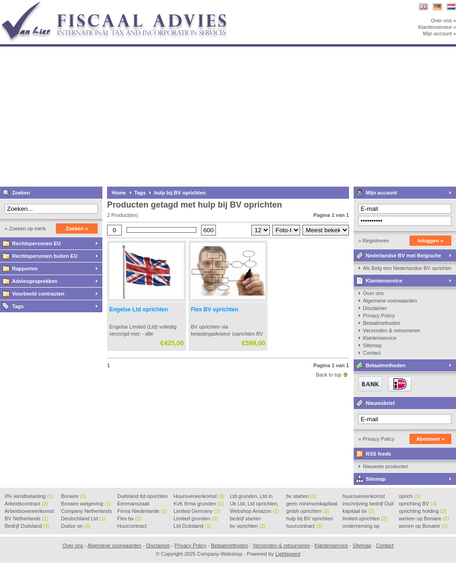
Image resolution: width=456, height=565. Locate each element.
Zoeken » (77, 228)
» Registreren (373, 240)
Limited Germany (197, 511)
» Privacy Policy (376, 439)
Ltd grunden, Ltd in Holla (251, 496)
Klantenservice (384, 280)
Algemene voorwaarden (390, 300)
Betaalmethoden (381, 323)
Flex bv (129, 518)
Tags (18, 306)
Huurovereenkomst (199, 496)
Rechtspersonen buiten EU (45, 256)
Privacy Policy (379, 315)
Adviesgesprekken (34, 281)
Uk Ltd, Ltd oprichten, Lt (254, 504)
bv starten (301, 496)
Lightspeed (287, 554)
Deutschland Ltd (83, 518)
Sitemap (372, 345)
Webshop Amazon (254, 511)
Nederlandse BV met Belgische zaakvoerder (397, 257)
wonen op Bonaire (423, 526)
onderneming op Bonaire (361, 526)
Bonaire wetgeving (86, 503)
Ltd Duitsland (192, 526)
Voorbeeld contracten (38, 293)
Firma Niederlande (142, 511)
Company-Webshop (123, 4)
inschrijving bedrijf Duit (368, 504)
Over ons (373, 293)
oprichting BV (418, 503)
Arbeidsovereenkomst (29, 511)
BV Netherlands (26, 518)
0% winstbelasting (29, 496)
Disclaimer (375, 308)
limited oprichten (365, 518)
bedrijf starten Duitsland (245, 519)
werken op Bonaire (424, 518)
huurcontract (304, 526)
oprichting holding (423, 511)
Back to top (329, 374)
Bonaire (73, 496)
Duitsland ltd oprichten (142, 496)
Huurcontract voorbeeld (132, 526)
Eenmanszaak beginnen (133, 504)
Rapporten (25, 268)
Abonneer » (430, 439)
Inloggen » (430, 240)
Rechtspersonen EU (36, 243)
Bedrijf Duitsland (27, 526)
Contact (372, 353)
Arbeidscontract (26, 503)
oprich (409, 496)
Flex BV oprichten (214, 309)
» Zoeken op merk (25, 228)
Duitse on (75, 526)
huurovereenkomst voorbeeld (363, 496)
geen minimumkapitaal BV (311, 504)
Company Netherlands (86, 511)
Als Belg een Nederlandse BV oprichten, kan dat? (407, 268)
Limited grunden (196, 518)
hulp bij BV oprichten (180, 192)
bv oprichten (247, 526)
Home (119, 192)
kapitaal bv (358, 511)
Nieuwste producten (385, 466)
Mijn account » (439, 33)
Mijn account (381, 192)
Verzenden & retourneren (391, 330)
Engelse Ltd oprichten (138, 309)
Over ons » (443, 20)
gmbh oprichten (307, 511)
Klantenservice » (437, 27)
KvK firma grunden (199, 503)
